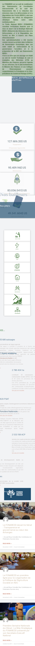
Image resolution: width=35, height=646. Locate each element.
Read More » (7, 543)
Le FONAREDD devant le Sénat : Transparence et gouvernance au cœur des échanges (17, 529)
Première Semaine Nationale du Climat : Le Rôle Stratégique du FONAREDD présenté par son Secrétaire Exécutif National (17, 630)
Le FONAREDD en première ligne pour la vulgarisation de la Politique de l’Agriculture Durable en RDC (16, 579)
